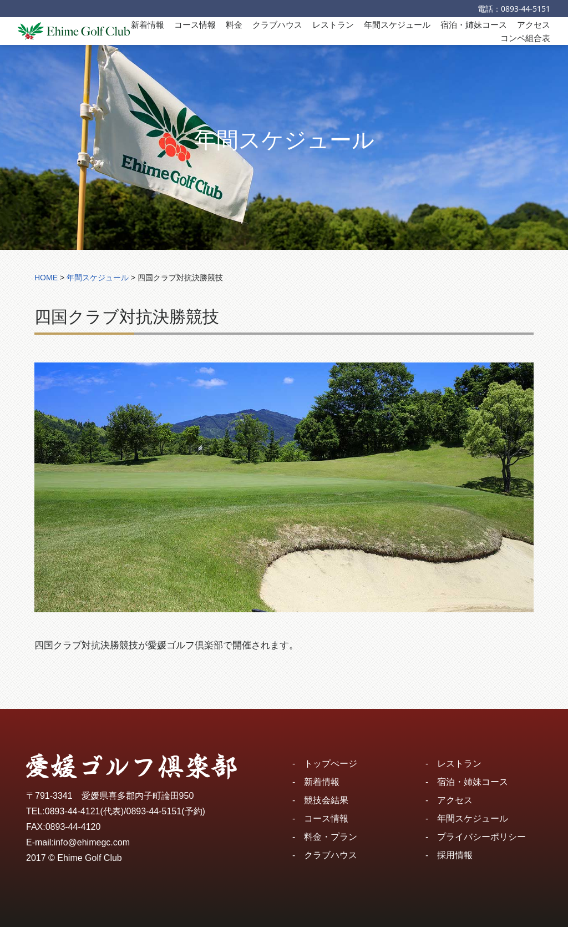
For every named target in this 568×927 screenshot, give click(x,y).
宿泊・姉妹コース (473, 24)
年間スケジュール (397, 24)
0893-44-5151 (525, 8)
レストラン (333, 24)
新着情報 (147, 24)
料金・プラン (330, 837)
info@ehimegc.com (92, 842)
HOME (46, 277)
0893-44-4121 (72, 811)
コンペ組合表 (525, 37)
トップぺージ (330, 763)
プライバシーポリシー (481, 837)
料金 (234, 24)
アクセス (533, 24)
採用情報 (455, 855)
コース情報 (195, 24)
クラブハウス (277, 24)
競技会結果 (326, 800)
